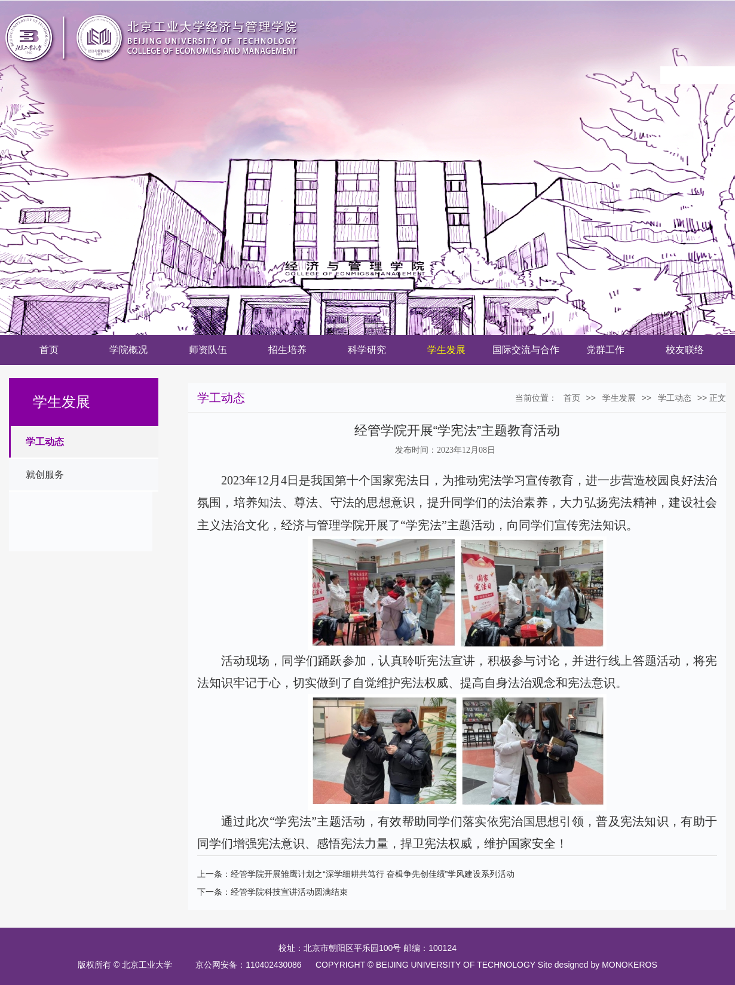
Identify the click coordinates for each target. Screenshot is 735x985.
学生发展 (446, 350)
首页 (49, 350)
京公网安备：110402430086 (250, 964)
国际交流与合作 (525, 350)
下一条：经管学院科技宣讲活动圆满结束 (272, 892)
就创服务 (45, 475)
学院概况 (128, 350)
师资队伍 (208, 350)
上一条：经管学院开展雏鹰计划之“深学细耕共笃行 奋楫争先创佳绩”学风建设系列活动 (355, 874)
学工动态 (45, 442)
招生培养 (287, 350)
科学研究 (367, 350)
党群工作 (605, 350)
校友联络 (685, 350)
